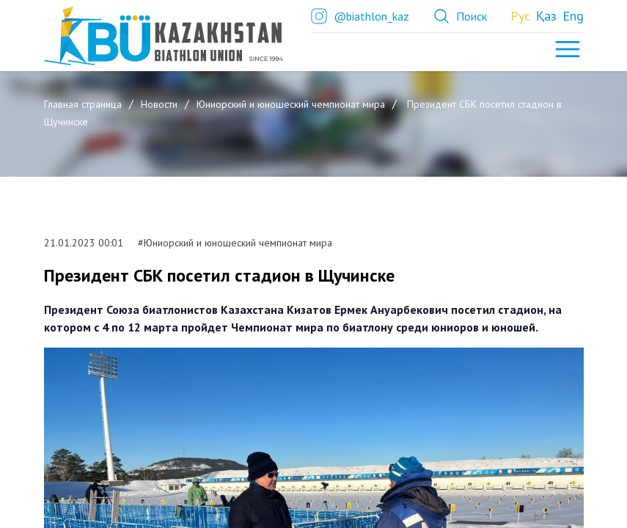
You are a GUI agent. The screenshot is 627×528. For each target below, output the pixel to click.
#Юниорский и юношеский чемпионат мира (233, 242)
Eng (573, 15)
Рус (520, 15)
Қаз (546, 15)
